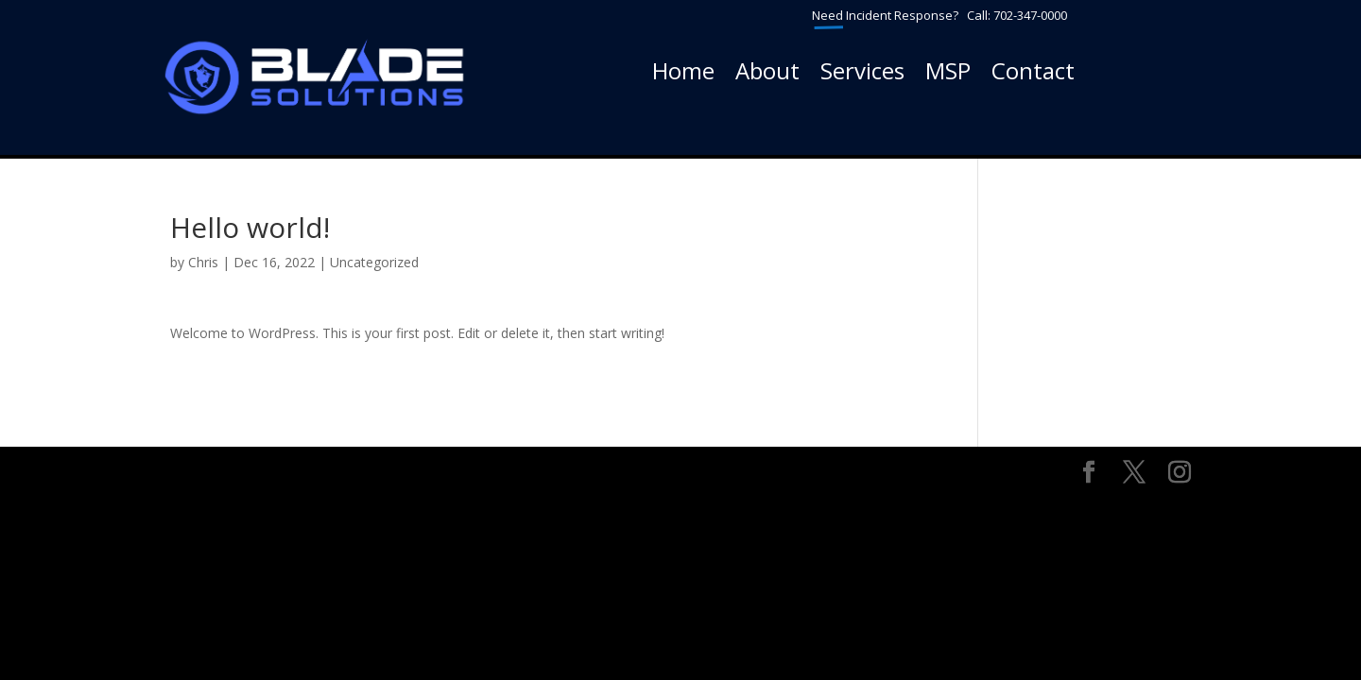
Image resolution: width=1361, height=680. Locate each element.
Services (862, 74)
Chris (203, 262)
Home (683, 74)
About (767, 74)
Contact (1033, 74)
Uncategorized (374, 262)
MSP (948, 74)
